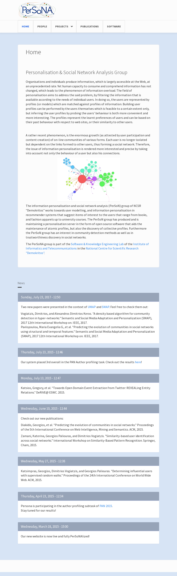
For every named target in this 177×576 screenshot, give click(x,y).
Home (25, 26)
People (42, 26)
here (138, 362)
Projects (61, 26)
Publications (89, 26)
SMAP (105, 307)
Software (114, 26)
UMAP (92, 307)
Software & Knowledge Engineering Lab (97, 244)
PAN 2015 (106, 506)
